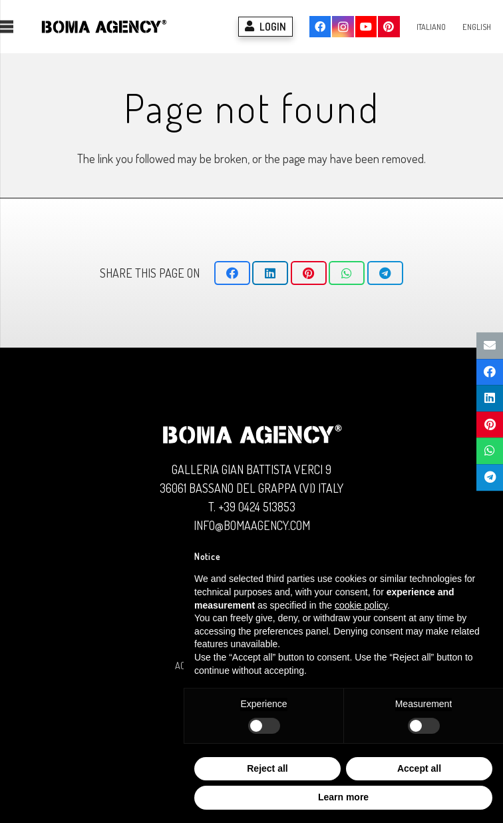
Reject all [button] (267, 768)
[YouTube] (366, 26)
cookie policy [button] (361, 605)
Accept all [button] (419, 768)
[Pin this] (309, 273)
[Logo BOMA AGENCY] (104, 26)
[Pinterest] (388, 26)
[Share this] (232, 273)
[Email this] (489, 345)
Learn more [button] (343, 797)
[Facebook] (320, 26)
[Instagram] (342, 26)
